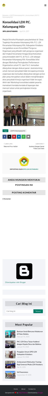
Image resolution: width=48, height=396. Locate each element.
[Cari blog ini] (19, 311)
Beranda (5, 15)
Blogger (40, 392)
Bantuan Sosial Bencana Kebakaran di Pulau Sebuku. (30, 332)
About (23, 389)
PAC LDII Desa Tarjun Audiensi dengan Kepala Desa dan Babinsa (29, 343)
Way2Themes (23, 392)
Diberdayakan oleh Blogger (24, 281)
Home (16, 389)
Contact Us (32, 389)
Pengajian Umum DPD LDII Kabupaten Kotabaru (27, 353)
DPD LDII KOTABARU (10, 31)
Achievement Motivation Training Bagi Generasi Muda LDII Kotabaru (30, 363)
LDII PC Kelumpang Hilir (17, 15)
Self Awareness (22, 372)
